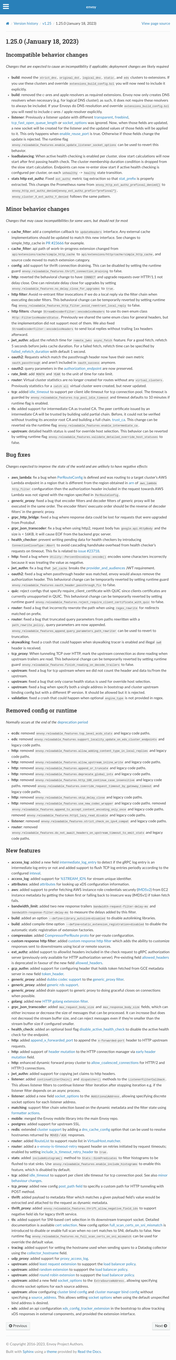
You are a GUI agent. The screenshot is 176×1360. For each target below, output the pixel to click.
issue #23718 (88, 551)
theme (52, 1352)
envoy (91, 7)
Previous (18, 1326)
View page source (156, 23)
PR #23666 (55, 243)
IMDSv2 (144, 890)
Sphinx (28, 1352)
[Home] (7, 23)
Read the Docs (89, 1352)
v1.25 (46, 23)
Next (161, 1326)
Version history (26, 23)
